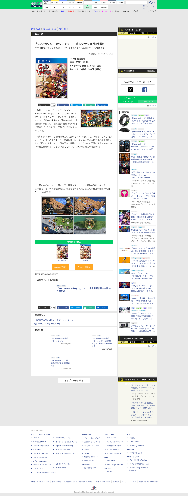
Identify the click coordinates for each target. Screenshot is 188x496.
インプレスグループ (129, 482)
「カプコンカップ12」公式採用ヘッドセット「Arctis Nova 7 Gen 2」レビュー (143, 196)
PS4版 (85, 260)
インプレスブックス (63, 464)
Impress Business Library (64, 446)
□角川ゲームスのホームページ (47, 324)
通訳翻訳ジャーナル (114, 446)
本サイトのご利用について (39, 482)
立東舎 (86, 450)
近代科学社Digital (90, 468)
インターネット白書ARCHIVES (44, 472)
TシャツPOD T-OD (91, 446)
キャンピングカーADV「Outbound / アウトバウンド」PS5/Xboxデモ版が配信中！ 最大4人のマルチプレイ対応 (142, 278)
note (90, 105)
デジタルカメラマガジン (42, 465)
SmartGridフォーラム (63, 438)
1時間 (123, 33)
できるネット (38, 468)
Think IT (36, 438)
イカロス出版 (109, 435)
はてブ (77, 105)
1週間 (142, 33)
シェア (64, 105)
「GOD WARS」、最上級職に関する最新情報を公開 (61, 363)
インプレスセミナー (63, 450)
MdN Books (111, 461)
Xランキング (129, 98)
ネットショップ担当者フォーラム (67, 442)
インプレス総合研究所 (41, 446)
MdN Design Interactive (115, 465)
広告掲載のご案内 (70, 482)
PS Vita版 (62, 260)
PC (89, 11)
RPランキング (128, 102)
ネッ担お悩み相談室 (40, 457)
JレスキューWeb (113, 450)
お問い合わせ (56, 482)
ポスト (46, 105)
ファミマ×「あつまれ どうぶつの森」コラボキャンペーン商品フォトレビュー (143, 387)
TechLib (109, 472)
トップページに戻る (73, 380)
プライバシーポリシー (102, 482)
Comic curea (134, 442)
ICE (128, 435)
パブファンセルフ (136, 453)
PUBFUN (130, 450)
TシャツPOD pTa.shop (138, 460)
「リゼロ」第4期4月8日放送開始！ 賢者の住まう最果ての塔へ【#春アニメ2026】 (142, 217)
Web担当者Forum (39, 442)
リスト (53, 105)
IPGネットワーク (133, 457)
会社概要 (116, 482)
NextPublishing (61, 468)
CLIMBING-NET (89, 461)
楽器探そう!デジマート (92, 442)
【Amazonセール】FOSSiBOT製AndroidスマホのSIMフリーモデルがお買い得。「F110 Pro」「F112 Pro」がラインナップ (143, 149)
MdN (106, 457)
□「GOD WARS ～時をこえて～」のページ (53, 320)
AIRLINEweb (111, 438)
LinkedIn (103, 105)
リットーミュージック (92, 438)
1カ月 (152, 33)
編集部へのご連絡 (85, 482)
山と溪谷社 (86, 453)
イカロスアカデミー (114, 453)
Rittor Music (86, 435)
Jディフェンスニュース (115, 442)
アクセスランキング (132, 30)
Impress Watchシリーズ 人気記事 (138, 338)
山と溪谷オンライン (91, 457)
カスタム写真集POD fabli (139, 464)
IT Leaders (37, 450)
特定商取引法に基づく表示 (148, 482)
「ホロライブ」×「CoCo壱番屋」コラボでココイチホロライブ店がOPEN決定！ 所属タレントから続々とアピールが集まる (143, 253)
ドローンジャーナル (40, 453)
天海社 (132, 438)
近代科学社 (86, 465)
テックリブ (108, 468)
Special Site (129, 71)
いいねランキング (147, 102)
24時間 (132, 33)
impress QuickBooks (137, 446)
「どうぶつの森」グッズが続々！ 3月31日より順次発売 (140, 380)
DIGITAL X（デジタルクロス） (66, 453)
